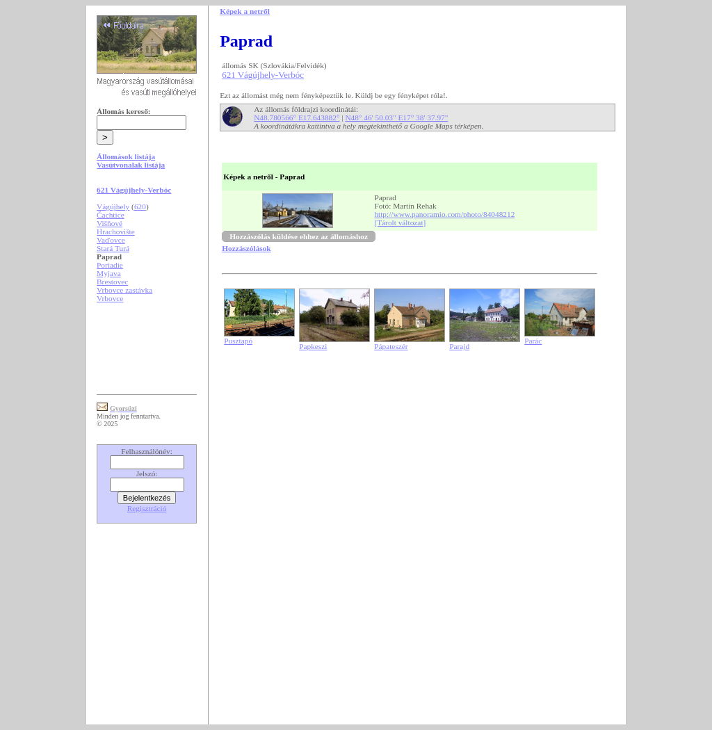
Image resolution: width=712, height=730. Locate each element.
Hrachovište (116, 231)
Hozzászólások (246, 248)
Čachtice (110, 215)
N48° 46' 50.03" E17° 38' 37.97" (396, 117)
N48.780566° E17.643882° (296, 117)
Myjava (109, 273)
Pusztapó (238, 340)
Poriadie (110, 265)
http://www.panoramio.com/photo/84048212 (444, 214)
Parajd (459, 346)
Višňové (109, 223)
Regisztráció (147, 508)
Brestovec (112, 281)
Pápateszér (390, 346)
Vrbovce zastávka (124, 290)
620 (140, 206)
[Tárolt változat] (400, 222)
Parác (533, 340)
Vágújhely (113, 206)
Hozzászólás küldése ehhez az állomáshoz (298, 236)
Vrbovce (110, 298)
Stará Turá (113, 248)
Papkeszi (313, 346)
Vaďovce (111, 240)
